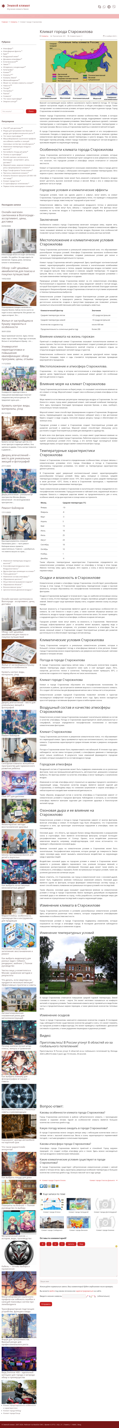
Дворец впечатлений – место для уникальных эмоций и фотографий (16, 458)
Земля (6, 64)
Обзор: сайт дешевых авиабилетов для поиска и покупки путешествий (18, 271)
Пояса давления (9, 574)
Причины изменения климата (15, 173)
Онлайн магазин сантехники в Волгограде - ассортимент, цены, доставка (16, 160)
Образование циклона (12, 579)
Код (81, 1244)
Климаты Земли (10, 78)
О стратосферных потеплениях (15, 183)
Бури (5, 54)
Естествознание (10, 62)
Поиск (31, 111)
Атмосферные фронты (12, 51)
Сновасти (7, 96)
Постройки (8, 91)
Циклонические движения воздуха (17, 590)
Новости (7, 85)
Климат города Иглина (51, 1212)
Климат (7, 72)
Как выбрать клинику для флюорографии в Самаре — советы (16, 1079)
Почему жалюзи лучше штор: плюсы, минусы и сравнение (17, 1047)
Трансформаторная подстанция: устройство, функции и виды (18, 1310)
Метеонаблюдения (11, 80)
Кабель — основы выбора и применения (16, 1267)
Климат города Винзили (79, 1230)
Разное (6, 93)
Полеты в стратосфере (12, 154)
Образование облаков (12, 584)
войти (52, 1291)
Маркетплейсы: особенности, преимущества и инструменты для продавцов (17, 918)
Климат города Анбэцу (12, 1411)
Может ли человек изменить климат (18, 83)
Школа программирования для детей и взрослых (17, 856)
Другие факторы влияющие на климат (18, 571)
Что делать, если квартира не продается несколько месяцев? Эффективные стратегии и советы (19, 982)
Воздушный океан (11, 56)
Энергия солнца (10, 101)
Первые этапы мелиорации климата (17, 186)
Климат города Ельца (11, 1413)
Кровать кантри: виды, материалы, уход (16, 407)
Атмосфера (8, 48)
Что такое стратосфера (12, 99)
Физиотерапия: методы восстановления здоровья (15, 825)
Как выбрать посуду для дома (15, 152)
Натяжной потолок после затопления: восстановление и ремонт (17, 951)
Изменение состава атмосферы (15, 576)
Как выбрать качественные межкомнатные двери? (16, 886)
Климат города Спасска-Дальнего (103, 1180)
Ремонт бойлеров (13, 508)
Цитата (71, 1244)
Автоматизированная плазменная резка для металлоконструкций (13, 1015)
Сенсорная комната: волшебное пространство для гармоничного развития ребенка (18, 766)
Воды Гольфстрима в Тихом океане (17, 170)
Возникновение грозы (12, 587)
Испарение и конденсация (14, 67)
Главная (5, 22)
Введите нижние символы (51, 1296)
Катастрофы (8, 70)
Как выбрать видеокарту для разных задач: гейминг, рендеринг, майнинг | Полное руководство (17, 962)
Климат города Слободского (52, 1230)
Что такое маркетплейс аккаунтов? (13, 1148)
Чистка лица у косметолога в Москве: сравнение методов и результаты (17, 973)
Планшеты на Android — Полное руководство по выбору (18, 1206)
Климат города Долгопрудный (105, 1212)
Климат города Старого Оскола (53, 1180)
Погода (6, 88)
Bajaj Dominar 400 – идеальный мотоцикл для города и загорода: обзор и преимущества (18, 1375)
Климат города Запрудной (78, 1212)
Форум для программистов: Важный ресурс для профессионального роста (15, 1342)
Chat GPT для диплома (12, 128)
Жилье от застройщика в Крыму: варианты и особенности (17, 324)
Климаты (14, 22)
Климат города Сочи (11, 181)
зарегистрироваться (84, 1291)
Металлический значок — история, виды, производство (16, 1237)
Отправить (46, 1304)
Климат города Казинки (105, 1230)
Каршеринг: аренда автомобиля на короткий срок (18, 1141)
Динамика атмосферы (12, 59)
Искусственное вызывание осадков (17, 582)
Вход (79, 1425)
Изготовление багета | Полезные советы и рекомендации (18, 1110)
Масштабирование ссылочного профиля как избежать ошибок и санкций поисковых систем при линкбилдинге (19, 141)
